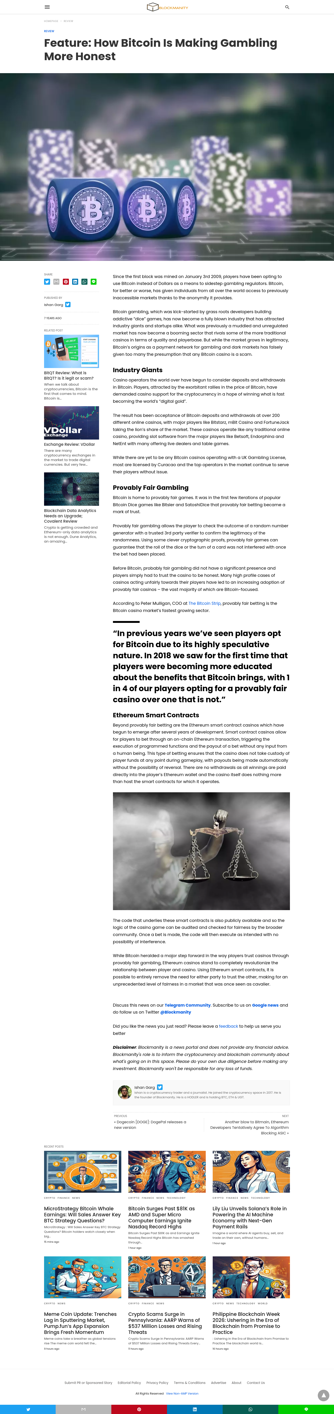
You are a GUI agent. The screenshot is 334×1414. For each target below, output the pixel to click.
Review (68, 21)
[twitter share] (47, 282)
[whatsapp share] (84, 282)
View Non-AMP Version (182, 1391)
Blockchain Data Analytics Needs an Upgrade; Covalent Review (71, 513)
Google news (267, 1005)
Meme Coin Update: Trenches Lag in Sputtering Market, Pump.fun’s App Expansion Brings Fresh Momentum (78, 1322)
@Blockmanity (186, 1012)
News (76, 1198)
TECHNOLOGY (176, 1198)
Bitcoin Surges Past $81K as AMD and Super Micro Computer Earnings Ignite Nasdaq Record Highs (165, 1217)
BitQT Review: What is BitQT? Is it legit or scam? (69, 375)
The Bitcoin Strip (205, 603)
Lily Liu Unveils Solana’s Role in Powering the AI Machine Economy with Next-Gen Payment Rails (248, 1217)
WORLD (263, 1302)
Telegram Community (188, 1005)
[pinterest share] (66, 282)
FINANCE (64, 1198)
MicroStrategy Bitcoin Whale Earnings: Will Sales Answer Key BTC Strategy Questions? (80, 1214)
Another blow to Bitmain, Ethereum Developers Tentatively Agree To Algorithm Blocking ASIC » (249, 1127)
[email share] (56, 282)
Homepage (51, 21)
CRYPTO (49, 1198)
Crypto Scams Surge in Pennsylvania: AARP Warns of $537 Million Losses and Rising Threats (163, 1322)
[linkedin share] (75, 282)
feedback (229, 1026)
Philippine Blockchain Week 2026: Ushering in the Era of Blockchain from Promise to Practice (245, 1322)
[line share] (93, 282)
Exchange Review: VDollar (67, 443)
